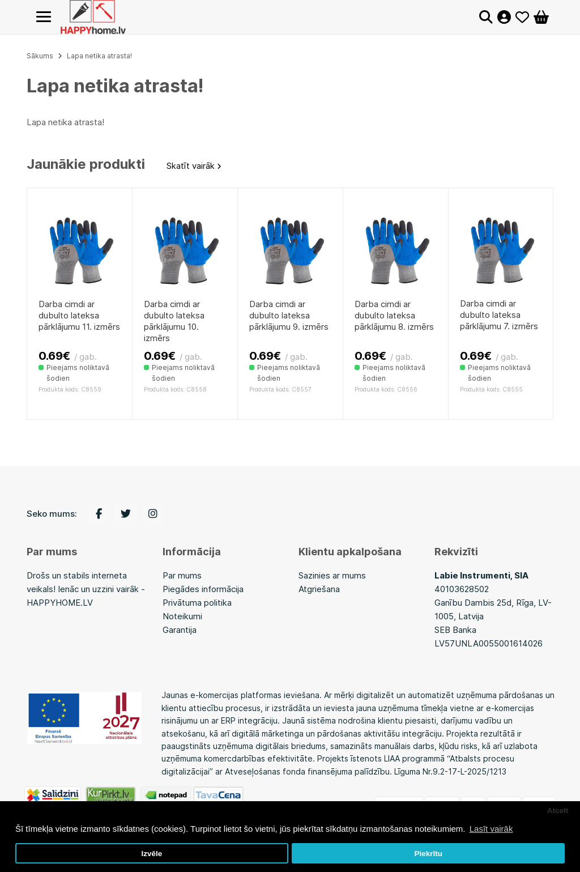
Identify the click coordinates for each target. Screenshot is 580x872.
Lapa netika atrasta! (99, 56)
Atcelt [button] (558, 810)
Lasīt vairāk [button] (491, 828)
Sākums (40, 56)
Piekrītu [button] (428, 853)
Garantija (180, 629)
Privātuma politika (197, 602)
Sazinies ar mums (332, 575)
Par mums (182, 575)
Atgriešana (319, 589)
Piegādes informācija (203, 589)
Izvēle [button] (151, 853)
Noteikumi (182, 616)
